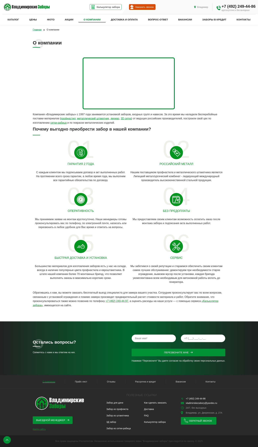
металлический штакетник (93, 118)
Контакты (243, 19)
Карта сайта (39, 429)
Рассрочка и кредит (145, 381)
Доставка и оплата (124, 19)
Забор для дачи (114, 402)
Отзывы (111, 381)
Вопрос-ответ (158, 19)
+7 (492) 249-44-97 (117, 301)
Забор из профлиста (117, 409)
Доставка (149, 409)
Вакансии (185, 19)
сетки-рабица (58, 122)
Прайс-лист (81, 381)
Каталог (13, 19)
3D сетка (126, 118)
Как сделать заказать (155, 402)
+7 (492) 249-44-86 (239, 6)
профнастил (68, 118)
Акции (69, 19)
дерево (114, 118)
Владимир (202, 7)
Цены (33, 19)
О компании (92, 19)
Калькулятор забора (155, 422)
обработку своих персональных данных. (203, 360)
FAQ (146, 415)
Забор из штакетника (117, 415)
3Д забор (111, 422)
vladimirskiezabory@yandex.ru (201, 403)
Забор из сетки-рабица (118, 428)
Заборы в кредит (214, 19)
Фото (50, 19)
